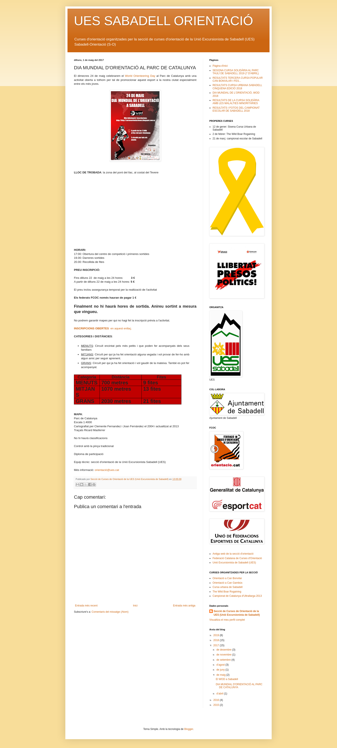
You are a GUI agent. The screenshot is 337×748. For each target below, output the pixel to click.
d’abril (220, 693)
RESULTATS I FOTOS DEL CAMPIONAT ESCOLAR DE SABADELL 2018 (236, 109)
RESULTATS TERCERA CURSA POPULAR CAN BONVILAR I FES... (238, 79)
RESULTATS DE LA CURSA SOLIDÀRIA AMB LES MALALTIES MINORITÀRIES (236, 102)
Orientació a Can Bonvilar (227, 578)
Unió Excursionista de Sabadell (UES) (234, 562)
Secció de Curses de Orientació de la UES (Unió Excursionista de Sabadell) (237, 613)
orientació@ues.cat (107, 470)
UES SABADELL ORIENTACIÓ (163, 21)
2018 (216, 640)
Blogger (188, 729)
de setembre (223, 659)
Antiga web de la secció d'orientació (233, 553)
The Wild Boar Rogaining (227, 591)
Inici (135, 605)
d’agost (220, 664)
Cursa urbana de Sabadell (227, 587)
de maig (221, 674)
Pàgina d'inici (220, 65)
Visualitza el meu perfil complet (227, 619)
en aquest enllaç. (103, 328)
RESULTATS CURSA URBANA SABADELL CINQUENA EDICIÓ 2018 (237, 87)
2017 (216, 645)
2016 (216, 700)
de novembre (224, 654)
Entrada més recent (86, 605)
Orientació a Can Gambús (227, 582)
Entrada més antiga (184, 605)
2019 (216, 635)
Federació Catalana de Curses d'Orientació (237, 558)
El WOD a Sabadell (227, 679)
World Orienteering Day (140, 75)
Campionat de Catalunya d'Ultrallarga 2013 (237, 595)
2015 (216, 704)
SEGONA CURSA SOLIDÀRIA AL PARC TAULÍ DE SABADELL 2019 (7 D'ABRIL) (236, 72)
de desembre (224, 649)
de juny (220, 669)
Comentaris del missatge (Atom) (110, 611)
